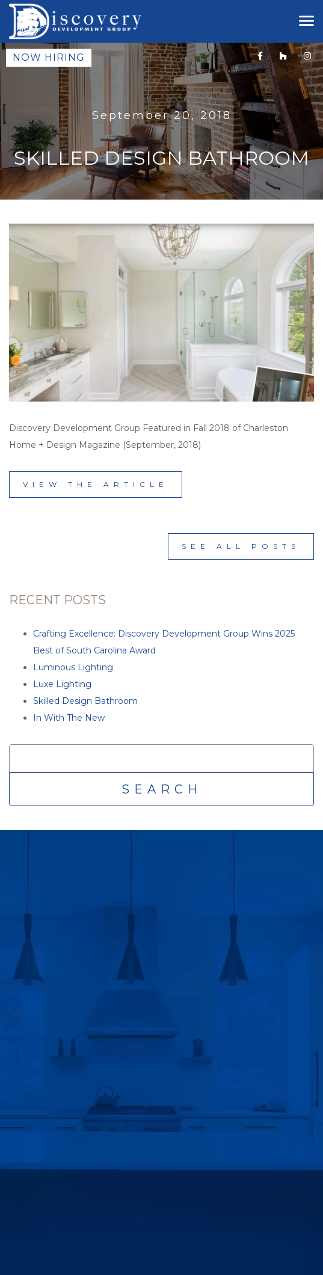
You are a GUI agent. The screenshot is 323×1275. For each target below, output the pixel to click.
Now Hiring (49, 57)
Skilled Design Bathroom (85, 701)
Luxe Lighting (62, 684)
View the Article (95, 484)
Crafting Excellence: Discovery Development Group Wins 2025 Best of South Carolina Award (164, 642)
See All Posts (241, 546)
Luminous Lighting (73, 667)
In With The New (69, 717)
